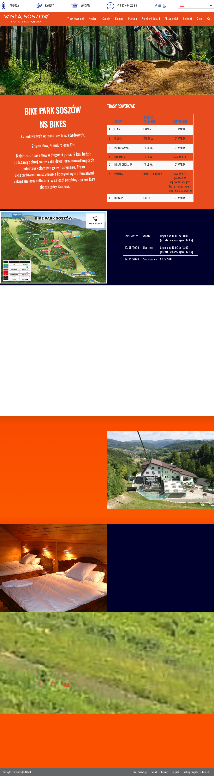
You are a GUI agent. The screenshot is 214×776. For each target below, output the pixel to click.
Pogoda (175, 772)
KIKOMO (27, 772)
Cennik (154, 772)
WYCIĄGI (81, 5)
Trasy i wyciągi (140, 772)
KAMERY (45, 5)
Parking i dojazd (191, 772)
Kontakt (206, 772)
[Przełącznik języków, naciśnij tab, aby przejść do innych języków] (196, 6)
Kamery (164, 772)
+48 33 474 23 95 (122, 5)
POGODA (9, 5)
